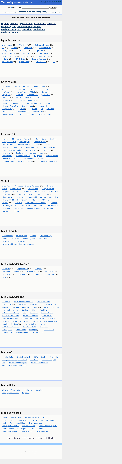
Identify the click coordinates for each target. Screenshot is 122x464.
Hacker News (53, 191)
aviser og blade (22, 11)
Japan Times (45, 95)
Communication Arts (10, 310)
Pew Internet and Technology (36, 203)
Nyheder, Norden (9, 23)
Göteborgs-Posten (9, 53)
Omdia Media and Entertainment (14, 365)
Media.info (28, 390)
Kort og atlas (39, 12)
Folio (24, 313)
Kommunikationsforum (11, 271)
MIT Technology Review (49, 197)
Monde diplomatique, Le (25, 100)
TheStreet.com (43, 158)
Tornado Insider (8, 161)
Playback (14, 324)
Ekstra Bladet (23, 50)
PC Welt (5, 203)
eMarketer (16, 238)
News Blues (36, 321)
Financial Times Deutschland (28, 144)
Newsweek (43, 106)
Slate (4, 111)
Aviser (4, 417)
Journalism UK (46, 316)
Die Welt (5, 92)
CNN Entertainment (51, 307)
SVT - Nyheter (7, 62)
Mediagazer (40, 318)
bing (8, 7)
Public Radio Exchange (10, 327)
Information (27, 53)
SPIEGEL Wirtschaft (9, 158)
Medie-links (39, 29)
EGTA (36, 357)
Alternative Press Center (11, 390)
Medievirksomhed (47, 420)
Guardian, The (32, 95)
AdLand (33, 236)
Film (44, 417)
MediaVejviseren (12, 2)
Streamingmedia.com (10, 205)
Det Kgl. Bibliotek (23, 357)
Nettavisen (27, 56)
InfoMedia (54, 357)
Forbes (48, 144)
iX (47, 194)
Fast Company (24, 142)
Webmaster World (33, 208)
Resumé (37, 274)
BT (3, 48)
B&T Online (6, 304)
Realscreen (44, 327)
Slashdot (54, 203)
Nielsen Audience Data (39, 363)
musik (33, 11)
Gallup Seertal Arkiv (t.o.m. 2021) (14, 360)
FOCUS (32, 92)
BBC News (22, 89)
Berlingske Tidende (42, 45)
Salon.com (50, 109)
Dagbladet (28, 48)
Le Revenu (6, 153)
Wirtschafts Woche (25, 161)
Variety (5, 332)
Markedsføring (32, 271)
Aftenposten (7, 45)
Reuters (34, 109)
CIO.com (50, 186)
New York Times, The (10, 106)
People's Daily (7, 109)
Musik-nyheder (23, 429)
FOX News (19, 95)
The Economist (29, 158)
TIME (22, 114)
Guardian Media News (10, 316)
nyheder (44, 11)
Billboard (33, 304)
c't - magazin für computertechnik (27, 186)
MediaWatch (50, 271)
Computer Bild (15, 189)
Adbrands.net (7, 236)
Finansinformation (30, 12)
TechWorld (6, 208)
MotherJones (43, 97)
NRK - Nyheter (43, 56)
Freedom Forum (47, 313)
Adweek (5, 238)
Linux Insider (21, 197)
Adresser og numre (9, 12)
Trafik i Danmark (56, 12)
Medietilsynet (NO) (49, 360)
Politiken (5, 59)
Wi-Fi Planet (48, 208)
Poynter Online (30, 324)
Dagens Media (22, 269)
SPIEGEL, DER (38, 111)
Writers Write (38, 332)
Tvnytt (4, 277)
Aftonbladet (23, 45)
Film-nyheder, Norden (10, 426)
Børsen (14, 48)
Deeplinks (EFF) (8, 191)
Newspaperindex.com (10, 393)
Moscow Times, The (34, 103)
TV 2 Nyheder (41, 62)
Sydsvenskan (24, 62)
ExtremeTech (40, 191)
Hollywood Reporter (30, 316)
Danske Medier (8, 357)
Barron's (5, 139)
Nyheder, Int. (26, 23)
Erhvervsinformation (20, 12)
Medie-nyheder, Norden (29, 26)
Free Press (33, 313)
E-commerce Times (24, 191)
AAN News (6, 302)
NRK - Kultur (7, 274)
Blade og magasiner (32, 417)
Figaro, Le (6, 95)
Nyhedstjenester (42, 431)
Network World (8, 200)
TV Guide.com (49, 330)
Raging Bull (38, 156)
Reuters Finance (52, 156)
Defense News (20, 92)
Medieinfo (27, 29)
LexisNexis (34, 360)
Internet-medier (8, 420)
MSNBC (48, 103)
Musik (35, 420)
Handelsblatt (30, 147)
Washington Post (45, 114)
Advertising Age (46, 236)
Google (18, 7)
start (27, 2)
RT (42, 109)
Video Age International (20, 332)
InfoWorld (39, 194)
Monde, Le (6, 100)
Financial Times (8, 144)
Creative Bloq (33, 189)
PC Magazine (46, 200)
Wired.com (6, 211)
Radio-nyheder (37, 429)
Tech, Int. (51, 23)
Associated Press (8, 89)
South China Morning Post (19, 111)
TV (11, 423)
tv (27, 11)
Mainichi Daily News (23, 97)
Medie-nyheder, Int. (11, 29)
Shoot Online (21, 330)
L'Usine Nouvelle (31, 150)
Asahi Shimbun (39, 86)
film (30, 11)
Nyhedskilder (21, 423)
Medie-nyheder (8, 429)
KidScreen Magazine (9, 318)
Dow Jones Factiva (9, 142)
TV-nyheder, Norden (9, 431)
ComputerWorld (48, 189)
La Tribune (47, 150)
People (5, 324)
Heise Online (7, 194)
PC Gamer (34, 200)
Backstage (23, 304)
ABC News (6, 86)
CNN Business (41, 139)
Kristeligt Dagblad (9, 56)
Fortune (5, 147)
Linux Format (7, 197)
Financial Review (40, 142)
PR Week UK (20, 241)
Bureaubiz (6, 269)
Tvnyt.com (50, 274)
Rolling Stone (7, 330)
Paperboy (25, 393)
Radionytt (22, 274)
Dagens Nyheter (45, 48)
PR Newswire (7, 241)
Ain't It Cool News (43, 302)
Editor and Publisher (39, 310)
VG (54, 62)
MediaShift (52, 318)
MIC (3, 363)
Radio (4, 423)
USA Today (31, 114)
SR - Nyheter (20, 59)
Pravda (22, 109)
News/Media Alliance (52, 321)
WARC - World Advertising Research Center (18, 244)
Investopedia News (49, 147)
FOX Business (17, 147)
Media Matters (26, 318)
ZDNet (16, 211)
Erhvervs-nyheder (36, 423)
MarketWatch (7, 156)
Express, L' (45, 92)
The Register (18, 208)
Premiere (43, 324)
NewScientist (22, 200)
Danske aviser (16, 417)
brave (13, 7)
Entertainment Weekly (10, 313)
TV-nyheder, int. (26, 431)
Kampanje (38, 269)
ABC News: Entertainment (23, 302)
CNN (46, 89)
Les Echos (20, 153)
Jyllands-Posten (44, 53)
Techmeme (38, 205)
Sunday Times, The (9, 114)
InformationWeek (25, 194)
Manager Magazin (36, 153)
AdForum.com (21, 236)
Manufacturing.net (23, 156)
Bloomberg (16, 139)
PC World (18, 203)
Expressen (39, 50)
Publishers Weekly (29, 327)
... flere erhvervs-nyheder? (48, 161)
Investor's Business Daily (11, 150)
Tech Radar (26, 205)
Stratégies (33, 330)
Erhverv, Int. (40, 23)
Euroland (53, 139)
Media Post (43, 238)
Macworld (33, 197)
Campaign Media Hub (10, 307)
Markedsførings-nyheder (48, 426)
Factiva (43, 357)
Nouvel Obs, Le (27, 106)
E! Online (24, 310)
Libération (6, 97)
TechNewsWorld (52, 205)
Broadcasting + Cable (48, 304)
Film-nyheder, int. (28, 426)
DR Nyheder (6, 50)
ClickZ (4, 189)
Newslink (39, 390)
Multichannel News (9, 321)
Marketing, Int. (8, 26)
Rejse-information (47, 12)
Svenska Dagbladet (39, 59)
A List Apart (6, 186)
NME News (24, 321)
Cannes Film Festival (29, 307)
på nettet (38, 11)
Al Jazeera (27, 86)
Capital (26, 139)
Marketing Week (29, 238)
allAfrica (17, 86)
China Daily (34, 89)
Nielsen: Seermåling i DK (18, 363)
